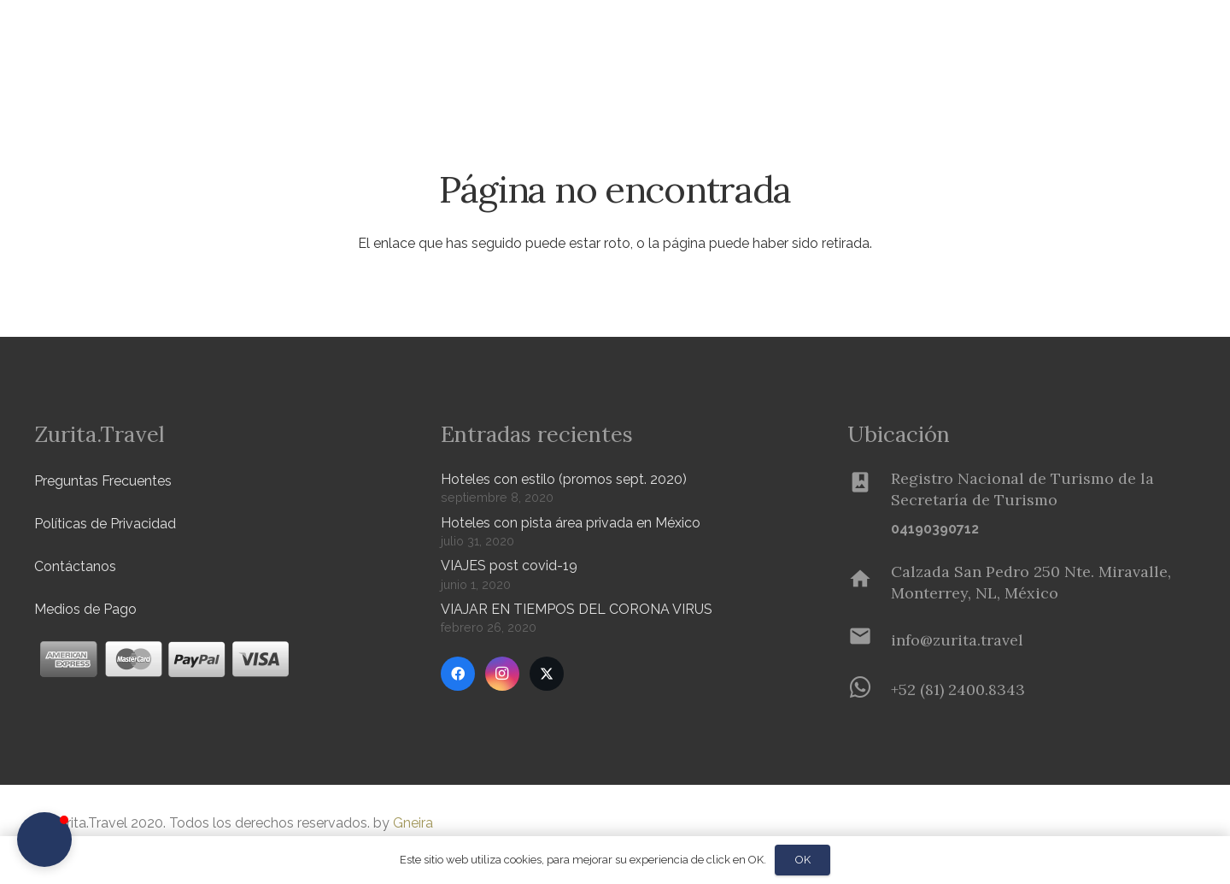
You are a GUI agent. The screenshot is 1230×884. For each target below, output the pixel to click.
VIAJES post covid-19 (509, 565)
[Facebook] (458, 674)
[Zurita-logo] (133, 42)
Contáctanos (75, 566)
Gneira (413, 823)
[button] (283, 43)
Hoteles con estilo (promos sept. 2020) (564, 479)
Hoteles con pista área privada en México (570, 523)
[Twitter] (547, 674)
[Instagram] (502, 674)
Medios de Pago (85, 609)
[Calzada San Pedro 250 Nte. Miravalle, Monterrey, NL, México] (869, 582)
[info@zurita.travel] (869, 639)
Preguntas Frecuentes (103, 481)
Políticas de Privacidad (105, 524)
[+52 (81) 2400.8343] (869, 689)
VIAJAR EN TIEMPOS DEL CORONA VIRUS (576, 609)
